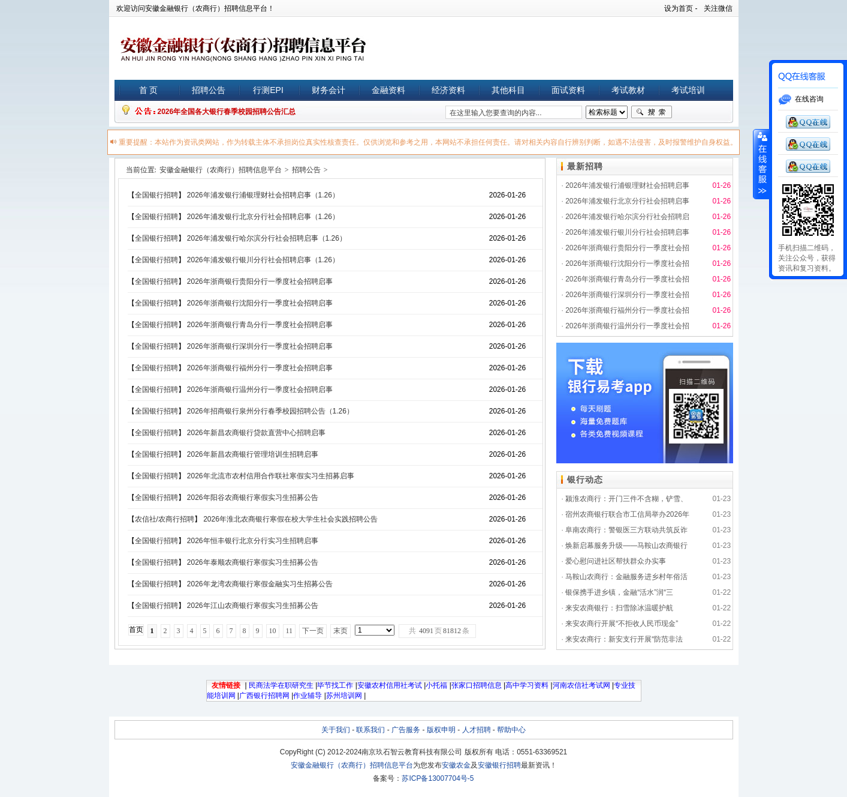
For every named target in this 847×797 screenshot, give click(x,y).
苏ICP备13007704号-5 (438, 778)
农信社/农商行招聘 (164, 519)
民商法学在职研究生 (281, 685)
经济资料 (448, 90)
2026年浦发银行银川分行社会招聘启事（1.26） (263, 260)
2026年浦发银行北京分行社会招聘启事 (627, 201)
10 (272, 631)
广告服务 (405, 730)
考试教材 (628, 90)
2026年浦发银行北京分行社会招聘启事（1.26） (263, 216)
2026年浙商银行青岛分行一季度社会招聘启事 (260, 324)
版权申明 (441, 730)
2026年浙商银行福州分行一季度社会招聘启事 (260, 368)
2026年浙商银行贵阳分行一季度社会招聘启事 (260, 281)
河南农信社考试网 (581, 685)
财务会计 (328, 90)
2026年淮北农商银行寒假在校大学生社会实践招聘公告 (290, 519)
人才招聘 (476, 730)
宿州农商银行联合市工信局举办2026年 (627, 514)
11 (289, 631)
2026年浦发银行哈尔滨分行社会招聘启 (627, 216)
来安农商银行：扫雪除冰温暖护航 (619, 608)
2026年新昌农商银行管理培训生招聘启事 (252, 454)
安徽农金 (456, 765)
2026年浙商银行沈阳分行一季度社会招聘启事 (260, 303)
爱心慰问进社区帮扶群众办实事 (615, 561)
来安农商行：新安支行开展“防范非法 (624, 639)
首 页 (148, 90)
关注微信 (718, 8)
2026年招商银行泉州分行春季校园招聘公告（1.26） (270, 411)
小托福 (436, 685)
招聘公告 (208, 90)
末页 (340, 631)
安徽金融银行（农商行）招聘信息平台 (220, 170)
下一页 (313, 631)
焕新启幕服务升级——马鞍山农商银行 (626, 545)
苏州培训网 (344, 695)
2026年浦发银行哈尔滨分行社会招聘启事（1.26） (266, 238)
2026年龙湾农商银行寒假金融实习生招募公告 (260, 584)
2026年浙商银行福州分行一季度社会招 (627, 310)
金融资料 (388, 90)
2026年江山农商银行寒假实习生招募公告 (252, 605)
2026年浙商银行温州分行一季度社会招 (627, 326)
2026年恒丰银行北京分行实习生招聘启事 (252, 541)
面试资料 (568, 90)
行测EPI (268, 90)
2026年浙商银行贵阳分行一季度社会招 (627, 248)
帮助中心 (511, 730)
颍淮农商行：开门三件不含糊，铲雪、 (626, 499)
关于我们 (335, 730)
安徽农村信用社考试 (389, 685)
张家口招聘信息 (476, 685)
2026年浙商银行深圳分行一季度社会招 (627, 294)
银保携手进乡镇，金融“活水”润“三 (619, 592)
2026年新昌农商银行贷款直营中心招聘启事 (256, 433)
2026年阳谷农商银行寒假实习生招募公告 (252, 497)
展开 (761, 164)
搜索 (651, 112)
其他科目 (508, 90)
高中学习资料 (526, 685)
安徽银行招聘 (499, 765)
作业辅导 (307, 695)
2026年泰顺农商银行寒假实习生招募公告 (252, 562)
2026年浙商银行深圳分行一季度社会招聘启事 (260, 346)
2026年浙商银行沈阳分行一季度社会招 (627, 263)
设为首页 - (680, 8)
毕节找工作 (335, 685)
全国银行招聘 (156, 195)
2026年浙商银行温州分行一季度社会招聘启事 (260, 389)
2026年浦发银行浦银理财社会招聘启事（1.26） (263, 195)
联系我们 (370, 730)
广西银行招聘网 (264, 695)
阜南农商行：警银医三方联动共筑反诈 (626, 530)
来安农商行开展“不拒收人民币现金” (621, 623)
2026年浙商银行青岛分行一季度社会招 (627, 279)
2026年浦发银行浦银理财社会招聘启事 (627, 185)
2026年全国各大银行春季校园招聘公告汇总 (227, 111)
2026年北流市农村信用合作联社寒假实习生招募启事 (270, 476)
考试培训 (688, 90)
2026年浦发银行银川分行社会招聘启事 (627, 232)
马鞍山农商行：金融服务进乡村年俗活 (626, 577)
